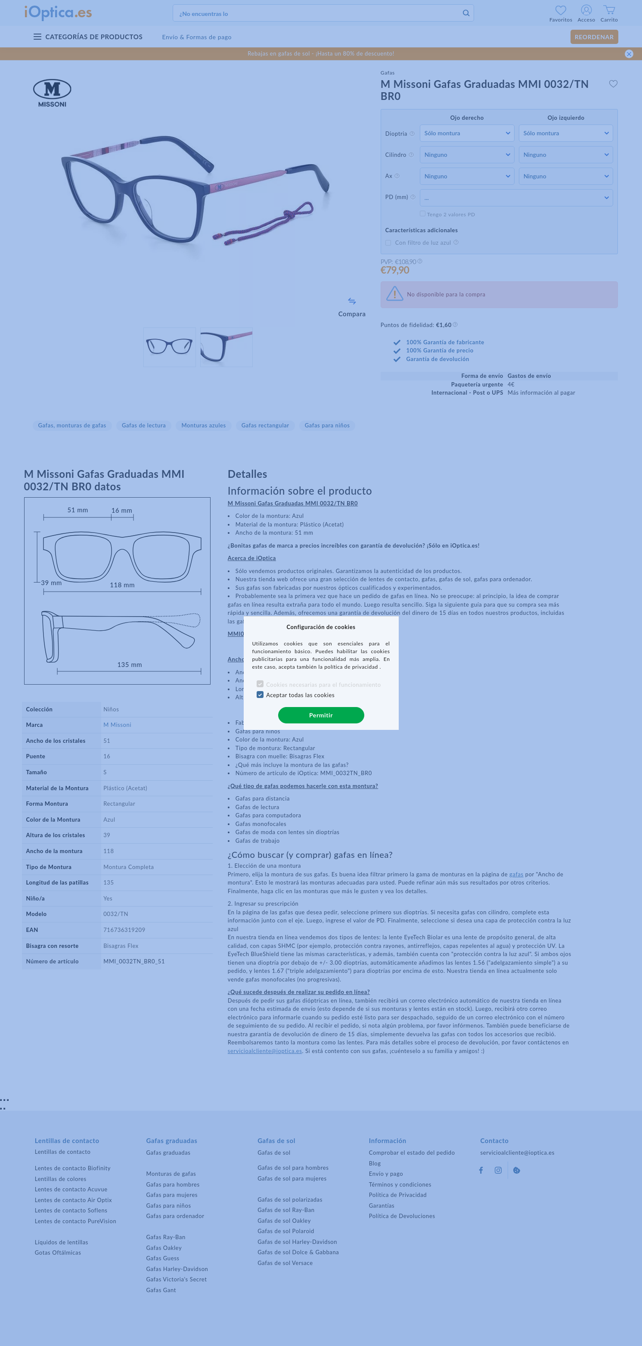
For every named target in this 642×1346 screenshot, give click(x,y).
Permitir (321, 715)
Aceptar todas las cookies (300, 695)
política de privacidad (351, 667)
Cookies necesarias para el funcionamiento (323, 684)
